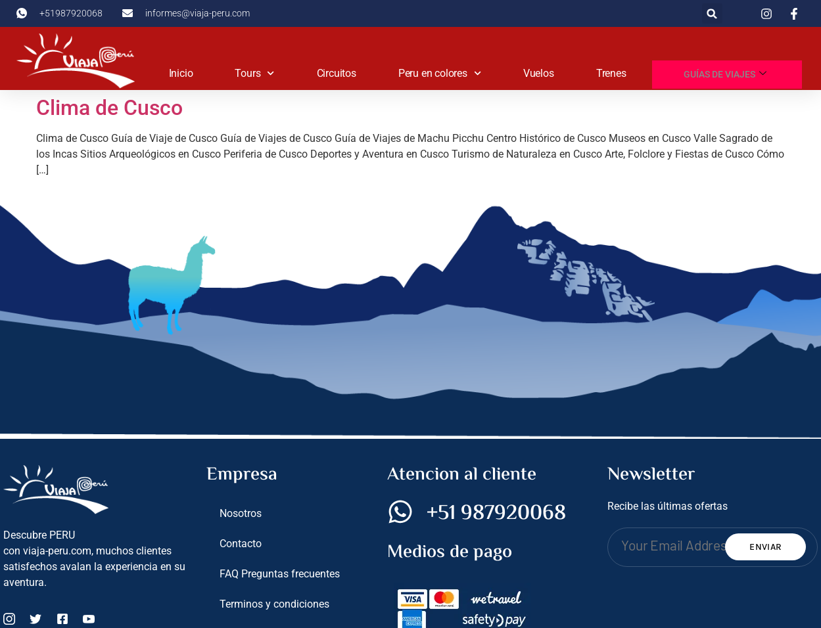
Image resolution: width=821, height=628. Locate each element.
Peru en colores (439, 73)
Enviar (765, 546)
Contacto (241, 543)
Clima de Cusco (109, 107)
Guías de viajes (725, 74)
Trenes (611, 73)
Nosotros (241, 513)
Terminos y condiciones (274, 604)
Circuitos (336, 73)
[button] (712, 13)
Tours (254, 73)
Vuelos (538, 73)
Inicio (181, 73)
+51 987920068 (496, 513)
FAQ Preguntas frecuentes (280, 574)
